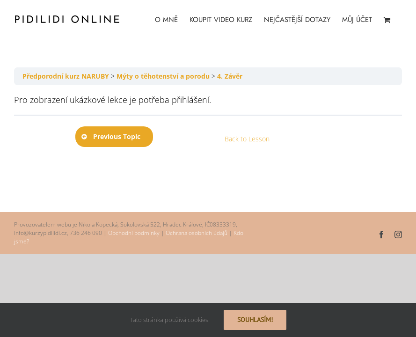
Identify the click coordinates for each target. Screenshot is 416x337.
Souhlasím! (255, 319)
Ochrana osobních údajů (196, 233)
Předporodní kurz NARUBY (65, 76)
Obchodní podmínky (134, 233)
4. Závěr (229, 76)
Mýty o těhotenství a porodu (163, 76)
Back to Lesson (247, 139)
